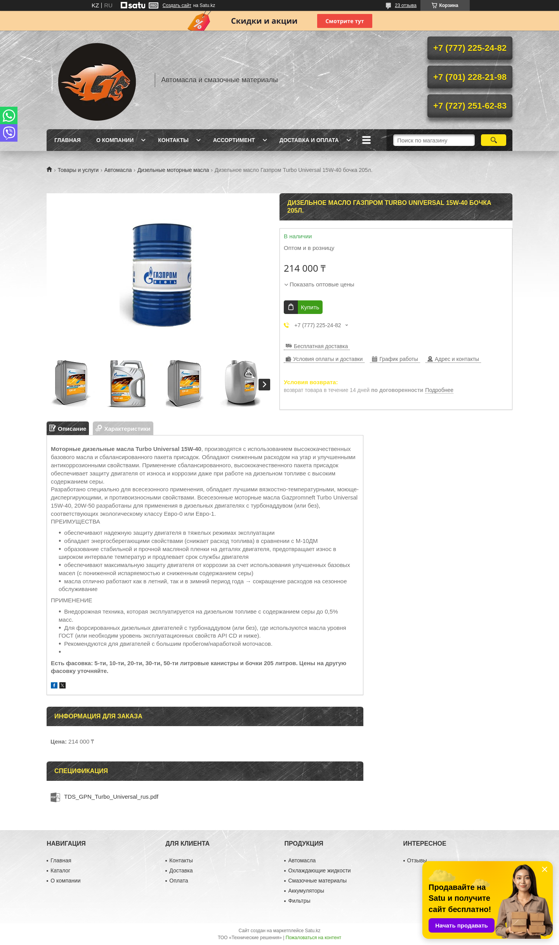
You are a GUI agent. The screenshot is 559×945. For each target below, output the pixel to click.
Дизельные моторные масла (173, 170)
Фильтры (299, 901)
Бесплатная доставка (321, 346)
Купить (310, 307)
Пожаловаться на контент (313, 937)
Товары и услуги (78, 170)
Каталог (60, 870)
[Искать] (493, 140)
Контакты (173, 140)
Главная (67, 140)
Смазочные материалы (317, 880)
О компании (115, 140)
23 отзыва (406, 5)
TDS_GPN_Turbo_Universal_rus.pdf (111, 796)
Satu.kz (312, 930)
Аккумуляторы (306, 891)
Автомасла (118, 170)
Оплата (178, 880)
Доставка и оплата (309, 140)
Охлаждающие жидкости (319, 870)
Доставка (181, 870)
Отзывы (417, 860)
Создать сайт (177, 5)
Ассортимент (234, 140)
